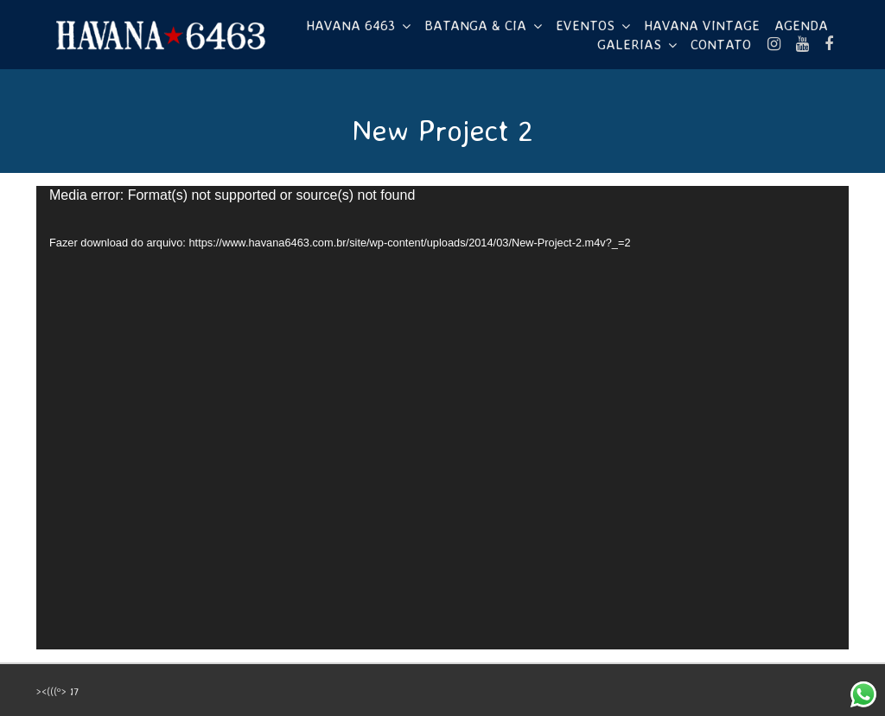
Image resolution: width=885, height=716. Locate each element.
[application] (442, 417)
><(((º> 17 (57, 691)
